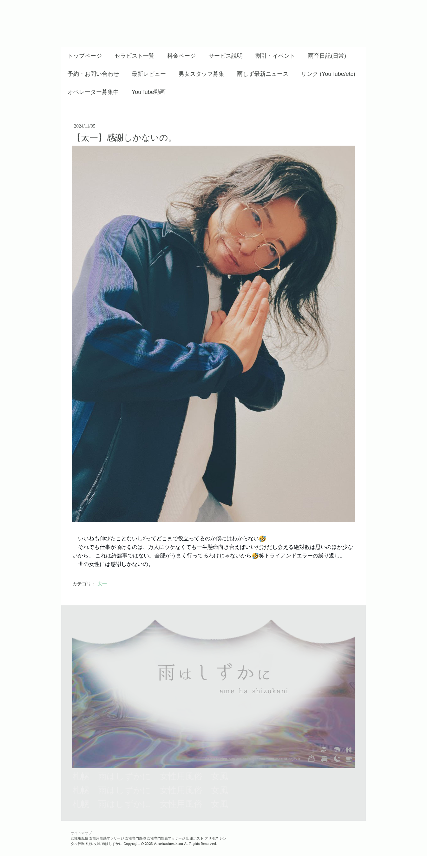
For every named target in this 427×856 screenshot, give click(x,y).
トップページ (85, 56)
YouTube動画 (149, 92)
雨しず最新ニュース (262, 74)
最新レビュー (149, 74)
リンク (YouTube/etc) (328, 74)
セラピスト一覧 (134, 56)
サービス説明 (225, 56)
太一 (102, 583)
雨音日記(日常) (327, 56)
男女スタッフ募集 (201, 74)
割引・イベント (275, 56)
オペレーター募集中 (93, 92)
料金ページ (181, 56)
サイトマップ (81, 832)
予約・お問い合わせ (93, 74)
